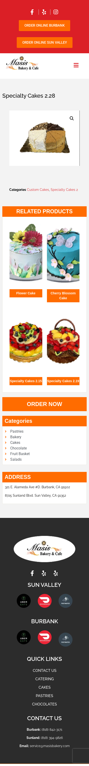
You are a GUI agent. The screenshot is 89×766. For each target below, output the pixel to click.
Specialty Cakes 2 (64, 190)
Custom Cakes (38, 190)
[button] (72, 118)
